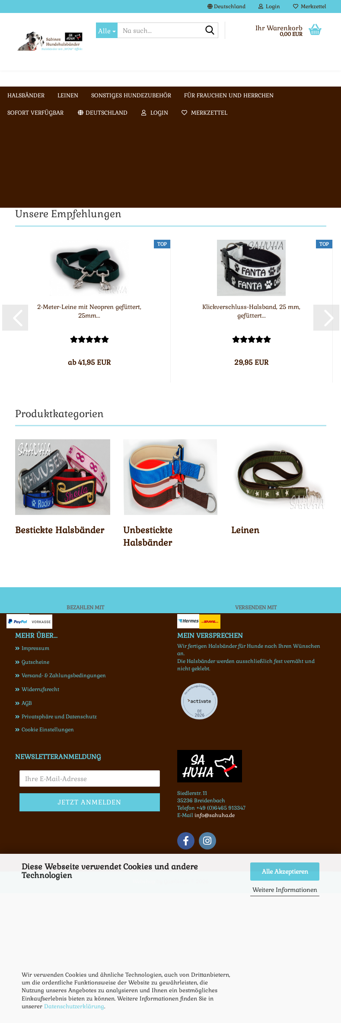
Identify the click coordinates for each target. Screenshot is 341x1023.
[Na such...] (107, 30)
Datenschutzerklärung (74, 1006)
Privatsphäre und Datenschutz (59, 846)
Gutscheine (35, 791)
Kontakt (283, 78)
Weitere (142, 78)
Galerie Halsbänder (225, 78)
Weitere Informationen (284, 890)
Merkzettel (309, 6)
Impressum (35, 778)
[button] (226, 6)
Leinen (106, 78)
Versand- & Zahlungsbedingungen (64, 805)
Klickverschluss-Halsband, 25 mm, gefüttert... (251, 441)
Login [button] (269, 6)
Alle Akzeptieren (285, 871)
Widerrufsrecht (40, 819)
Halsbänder (64, 78)
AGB (27, 833)
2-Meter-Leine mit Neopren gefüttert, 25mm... (89, 441)
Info (175, 78)
